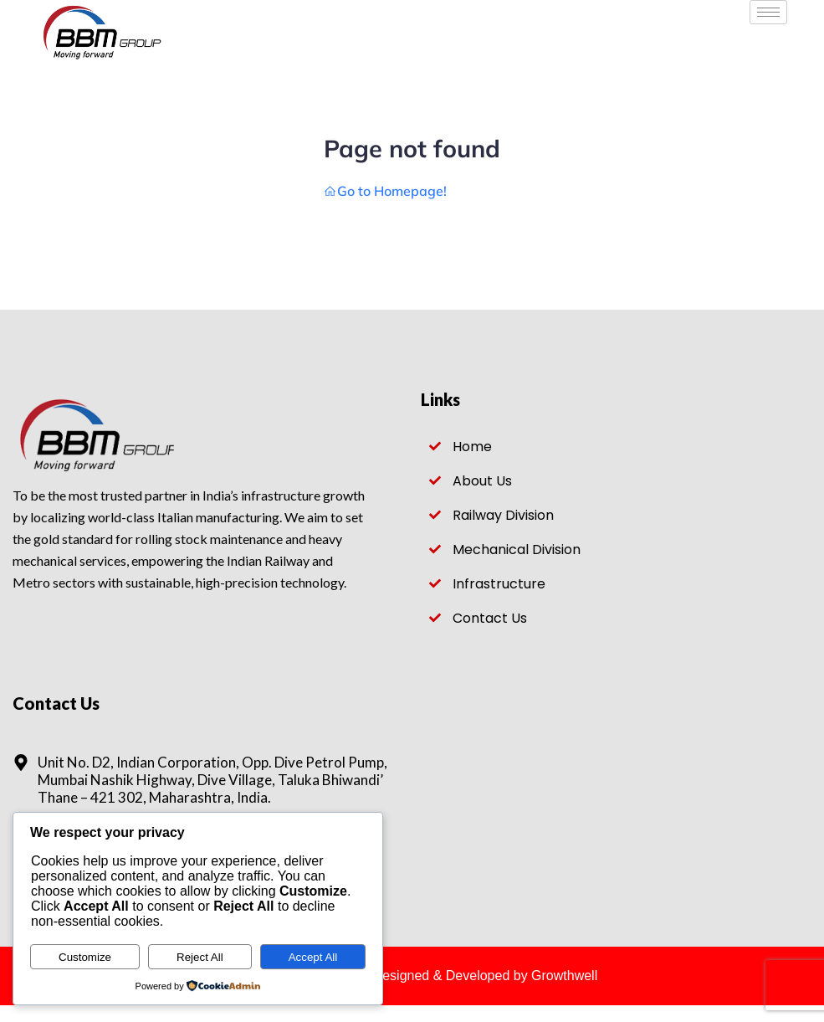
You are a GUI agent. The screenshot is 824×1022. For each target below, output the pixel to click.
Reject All (200, 957)
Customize (85, 957)
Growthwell (564, 975)
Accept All (313, 957)
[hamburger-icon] (768, 12)
